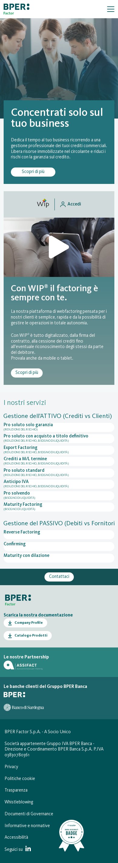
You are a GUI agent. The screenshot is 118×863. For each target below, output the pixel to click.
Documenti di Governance (29, 814)
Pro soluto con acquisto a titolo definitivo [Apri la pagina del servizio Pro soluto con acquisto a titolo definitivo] (59, 438)
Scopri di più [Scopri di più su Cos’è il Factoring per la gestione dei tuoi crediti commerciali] (33, 172)
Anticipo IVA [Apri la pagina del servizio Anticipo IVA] (59, 484)
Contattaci (59, 577)
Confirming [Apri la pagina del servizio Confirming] (15, 544)
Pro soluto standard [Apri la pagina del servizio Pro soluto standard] (59, 473)
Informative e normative (27, 826)
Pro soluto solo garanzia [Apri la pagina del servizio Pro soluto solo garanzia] (59, 427)
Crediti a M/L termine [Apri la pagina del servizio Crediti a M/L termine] (59, 461)
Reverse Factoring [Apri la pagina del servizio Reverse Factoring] (22, 532)
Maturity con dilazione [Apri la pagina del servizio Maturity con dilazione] (26, 556)
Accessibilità (16, 837)
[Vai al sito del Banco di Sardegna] (24, 707)
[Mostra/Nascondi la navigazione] (110, 9)
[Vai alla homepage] (16, 9)
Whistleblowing (19, 802)
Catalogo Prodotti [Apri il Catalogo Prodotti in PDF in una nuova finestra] (31, 635)
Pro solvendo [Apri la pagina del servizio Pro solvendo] (59, 495)
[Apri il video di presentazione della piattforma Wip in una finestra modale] (59, 247)
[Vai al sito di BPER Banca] (14, 694)
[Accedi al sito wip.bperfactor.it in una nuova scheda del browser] (59, 204)
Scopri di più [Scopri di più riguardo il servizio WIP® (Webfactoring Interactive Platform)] (26, 373)
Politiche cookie (20, 779)
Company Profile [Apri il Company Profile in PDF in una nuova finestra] (29, 623)
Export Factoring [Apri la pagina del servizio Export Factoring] (59, 450)
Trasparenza (16, 790)
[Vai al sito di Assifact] (23, 665)
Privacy (11, 767)
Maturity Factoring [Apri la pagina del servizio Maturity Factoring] (59, 507)
